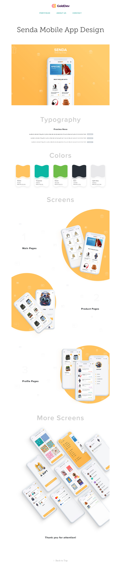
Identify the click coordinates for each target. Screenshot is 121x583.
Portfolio (44, 13)
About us (61, 13)
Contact (77, 13)
